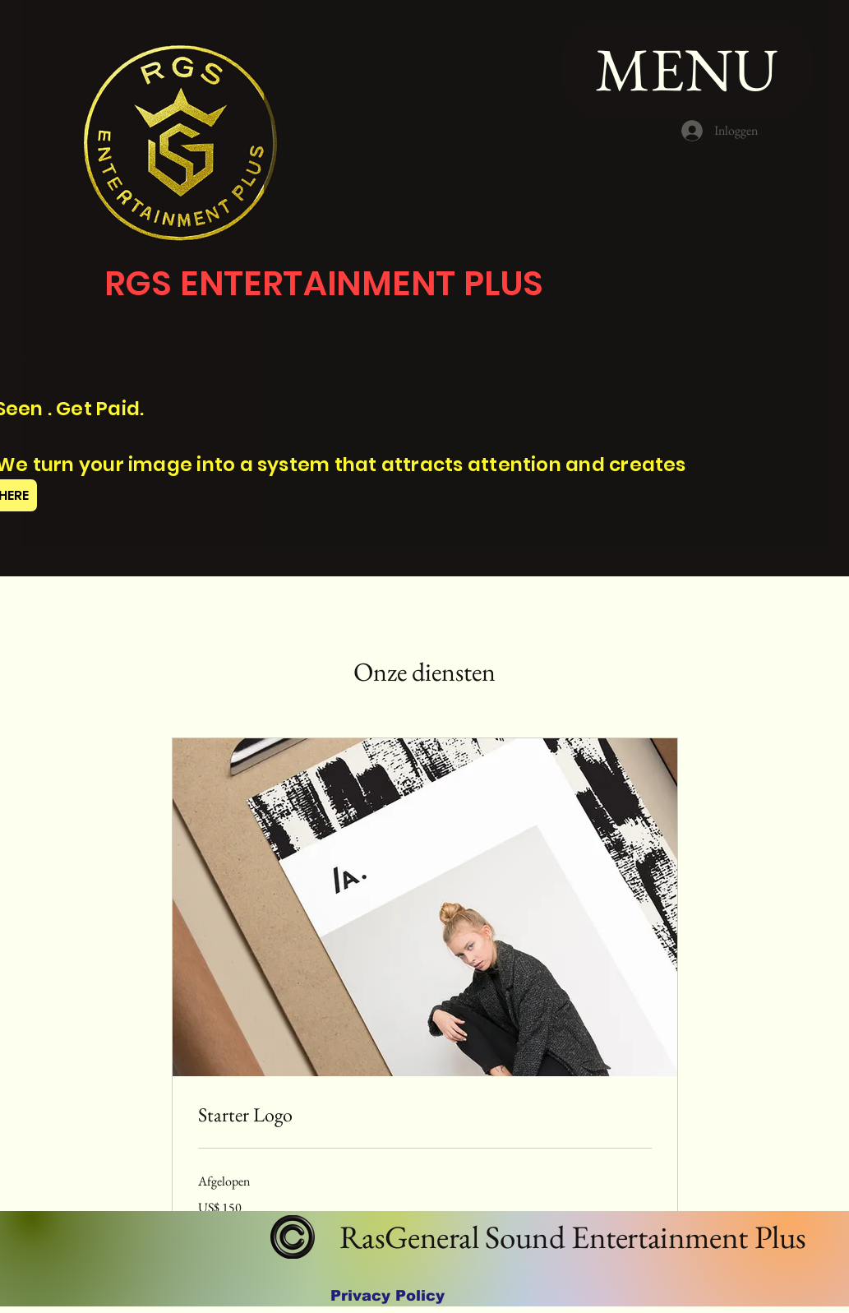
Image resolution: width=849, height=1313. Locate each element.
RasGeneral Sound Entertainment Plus (569, 1237)
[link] (425, 1115)
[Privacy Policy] (387, 1295)
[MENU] (687, 68)
